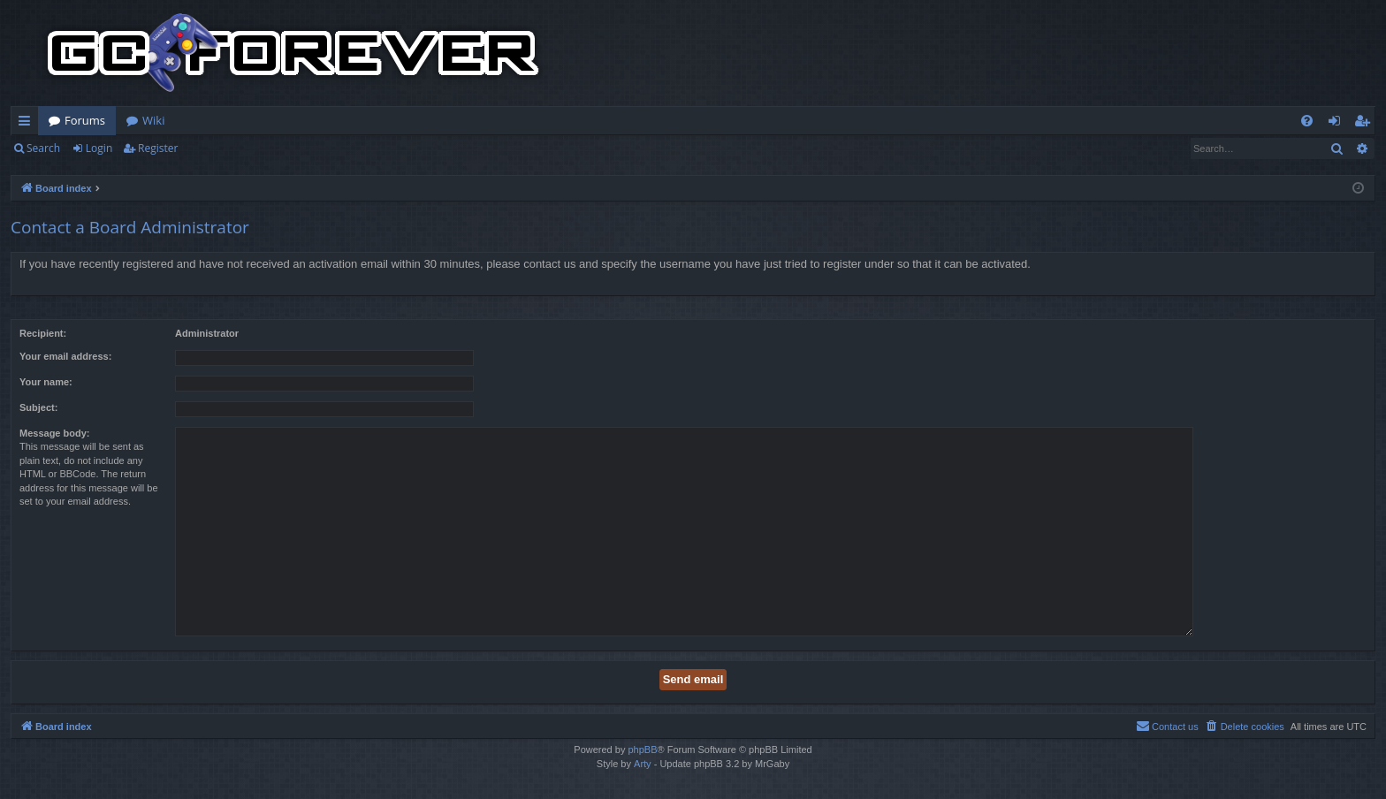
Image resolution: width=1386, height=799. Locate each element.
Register (158, 148)
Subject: (38, 407)
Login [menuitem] (1338, 123)
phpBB (642, 749)
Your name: (45, 382)
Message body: (54, 433)
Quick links (28, 123)
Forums (85, 120)
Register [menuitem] (1365, 123)
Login (99, 148)
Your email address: (65, 356)
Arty (642, 763)
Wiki (153, 120)
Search (43, 148)
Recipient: (42, 333)
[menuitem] (1307, 120)
